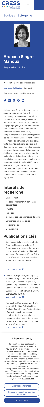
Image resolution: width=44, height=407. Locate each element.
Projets (19, 83)
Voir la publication (14, 269)
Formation (8, 93)
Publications (29, 83)
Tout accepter (22, 400)
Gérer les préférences (21, 386)
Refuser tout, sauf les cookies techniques (21, 393)
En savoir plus (28, 378)
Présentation (9, 83)
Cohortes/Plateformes (24, 93)
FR (28, 5)
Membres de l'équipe (13, 88)
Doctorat (28, 88)
